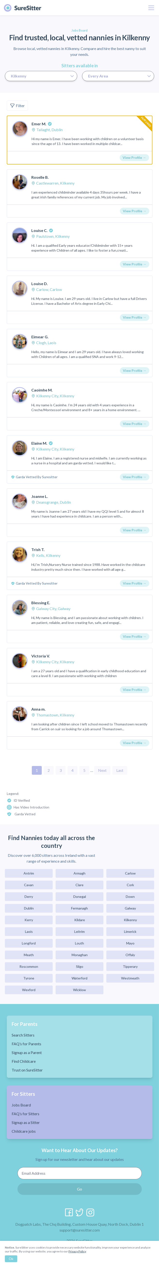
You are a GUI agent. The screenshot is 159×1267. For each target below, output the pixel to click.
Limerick (130, 931)
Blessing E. (40, 602)
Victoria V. (40, 656)
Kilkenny (130, 920)
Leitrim (79, 931)
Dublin (29, 908)
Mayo (130, 943)
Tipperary (130, 966)
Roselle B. (40, 177)
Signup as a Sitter (26, 1122)
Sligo (79, 966)
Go (79, 1189)
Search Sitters (23, 1035)
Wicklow (79, 990)
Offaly (130, 955)
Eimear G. (40, 336)
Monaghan (80, 955)
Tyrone (28, 978)
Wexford (28, 990)
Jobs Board (21, 1105)
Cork (130, 885)
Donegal (79, 896)
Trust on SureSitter (27, 1070)
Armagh (79, 873)
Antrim (29, 873)
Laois (29, 931)
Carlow (130, 873)
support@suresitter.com (79, 1230)
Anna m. (38, 709)
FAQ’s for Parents (26, 1043)
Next (102, 770)
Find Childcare (24, 1061)
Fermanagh (79, 908)
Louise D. (39, 283)
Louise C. (39, 230)
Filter (17, 105)
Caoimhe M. (42, 390)
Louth (79, 943)
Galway (130, 908)
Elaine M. (39, 443)
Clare (79, 885)
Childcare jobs (24, 1131)
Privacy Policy (77, 1251)
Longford (29, 943)
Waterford (79, 978)
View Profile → (134, 157)
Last (119, 770)
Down (130, 896)
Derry (29, 896)
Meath (29, 955)
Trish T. (38, 549)
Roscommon (28, 966)
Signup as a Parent (27, 1052)
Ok (11, 1259)
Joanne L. (39, 496)
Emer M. (39, 123)
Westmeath (130, 978)
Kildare (79, 920)
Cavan (28, 885)
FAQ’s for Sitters (25, 1113)
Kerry (29, 920)
